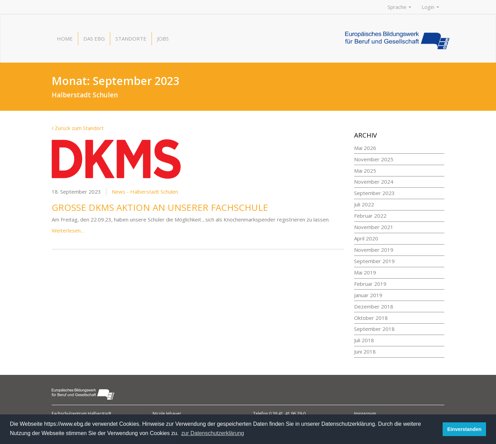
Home (65, 38)
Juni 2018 (365, 351)
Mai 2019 (365, 272)
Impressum (365, 413)
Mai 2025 (365, 170)
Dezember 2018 (373, 306)
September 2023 (374, 192)
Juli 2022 (364, 204)
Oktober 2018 (371, 317)
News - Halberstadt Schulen (145, 191)
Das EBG (94, 38)
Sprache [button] (399, 6)
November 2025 (373, 159)
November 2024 (373, 181)
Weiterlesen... (68, 230)
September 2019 (374, 261)
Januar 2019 (368, 295)
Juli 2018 (364, 340)
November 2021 (373, 227)
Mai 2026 (365, 147)
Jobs (163, 38)
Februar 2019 (370, 283)
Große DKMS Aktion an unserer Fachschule (160, 207)
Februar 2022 (370, 215)
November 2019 (373, 249)
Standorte (130, 38)
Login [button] (430, 6)
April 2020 (366, 238)
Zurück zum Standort (78, 127)
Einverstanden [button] (464, 429)
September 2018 (374, 328)
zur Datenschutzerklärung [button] (212, 433)
